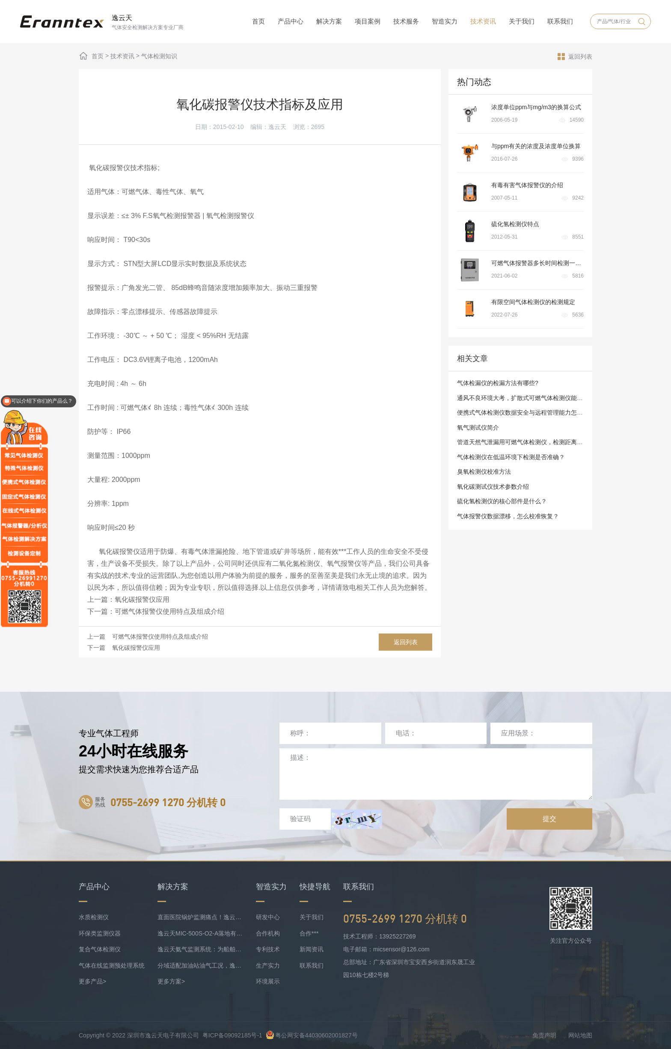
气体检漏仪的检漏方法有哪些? (497, 383)
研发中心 (268, 917)
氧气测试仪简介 (478, 427)
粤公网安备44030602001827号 (312, 1035)
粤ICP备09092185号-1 (232, 1035)
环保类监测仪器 (100, 933)
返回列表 (575, 56)
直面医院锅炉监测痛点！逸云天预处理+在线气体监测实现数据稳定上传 (200, 917)
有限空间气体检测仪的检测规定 (533, 302)
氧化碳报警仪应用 (142, 599)
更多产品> (92, 981)
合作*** (309, 933)
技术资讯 (483, 21)
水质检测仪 (94, 917)
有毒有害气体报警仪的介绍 (527, 185)
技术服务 (406, 21)
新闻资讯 (312, 949)
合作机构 (268, 933)
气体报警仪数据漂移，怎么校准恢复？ (508, 516)
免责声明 (544, 1035)
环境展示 (268, 981)
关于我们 (521, 21)
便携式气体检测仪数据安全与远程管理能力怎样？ (523, 412)
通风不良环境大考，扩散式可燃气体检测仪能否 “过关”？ (531, 397)
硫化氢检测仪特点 (515, 224)
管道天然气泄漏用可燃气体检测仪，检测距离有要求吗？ (532, 442)
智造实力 (444, 21)
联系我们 (560, 21)
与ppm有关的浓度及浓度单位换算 (536, 146)
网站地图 (580, 1035)
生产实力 (268, 965)
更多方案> (171, 981)
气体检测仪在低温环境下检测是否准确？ (511, 457)
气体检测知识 (159, 56)
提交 (549, 818)
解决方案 (329, 21)
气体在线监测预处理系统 (112, 965)
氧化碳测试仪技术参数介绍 (493, 486)
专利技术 (268, 949)
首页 (258, 21)
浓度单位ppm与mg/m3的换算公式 (536, 107)
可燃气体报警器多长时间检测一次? (538, 263)
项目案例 (367, 21)
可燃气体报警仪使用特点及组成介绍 (169, 611)
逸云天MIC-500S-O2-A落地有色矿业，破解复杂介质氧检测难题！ (200, 933)
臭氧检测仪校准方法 (484, 471)
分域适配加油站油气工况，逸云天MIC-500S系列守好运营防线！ (200, 965)
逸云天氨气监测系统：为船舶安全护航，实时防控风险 (200, 949)
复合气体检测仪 (100, 949)
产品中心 (290, 21)
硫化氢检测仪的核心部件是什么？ (502, 501)
